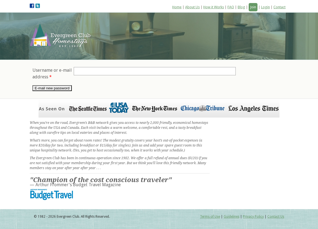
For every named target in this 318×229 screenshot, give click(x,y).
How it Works (213, 7)
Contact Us (275, 217)
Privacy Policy (253, 217)
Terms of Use (210, 217)
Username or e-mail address (52, 73)
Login (265, 7)
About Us (192, 7)
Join (253, 7)
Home (177, 7)
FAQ (230, 7)
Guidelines (231, 217)
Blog (241, 7)
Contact (279, 7)
